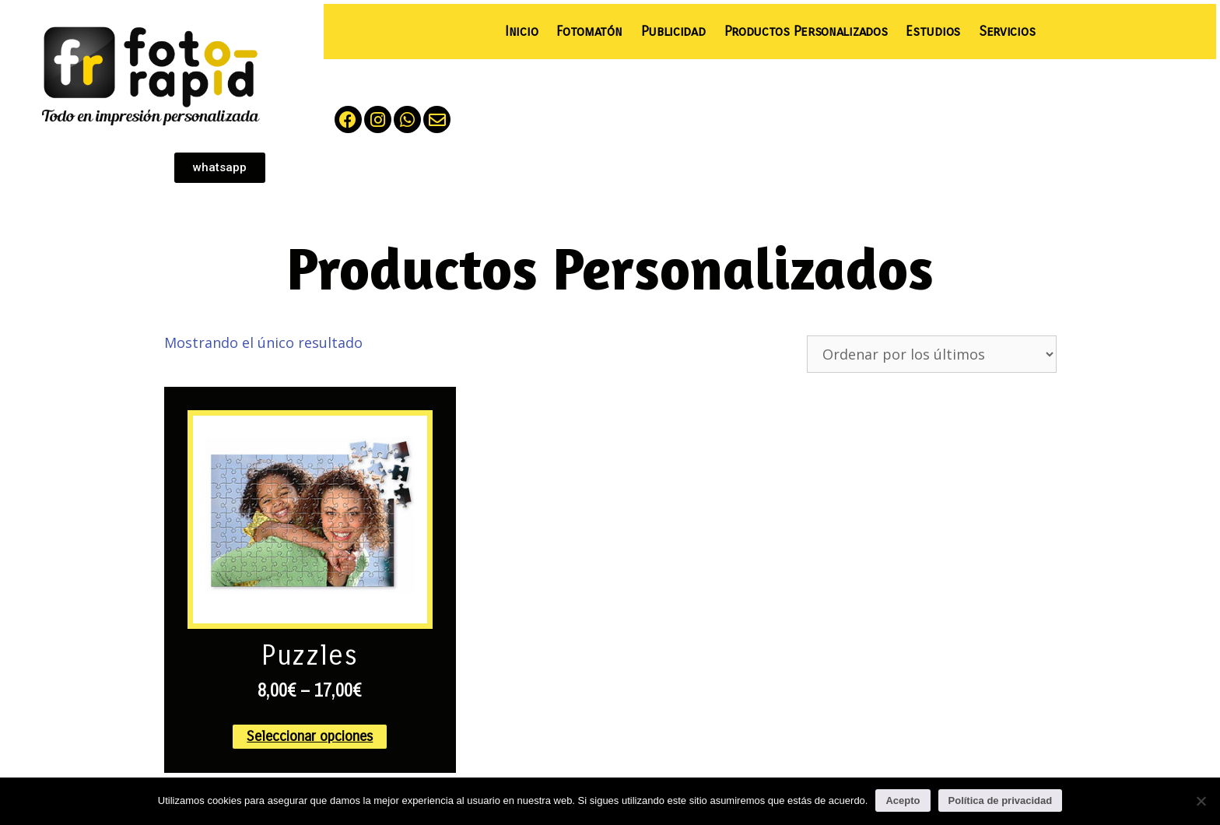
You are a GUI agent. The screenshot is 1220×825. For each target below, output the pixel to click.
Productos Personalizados (806, 31)
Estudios (933, 31)
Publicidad (673, 31)
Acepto (902, 800)
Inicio (521, 31)
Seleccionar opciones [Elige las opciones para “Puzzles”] (310, 736)
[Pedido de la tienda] (932, 354)
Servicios (1007, 31)
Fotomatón (589, 31)
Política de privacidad (1000, 800)
